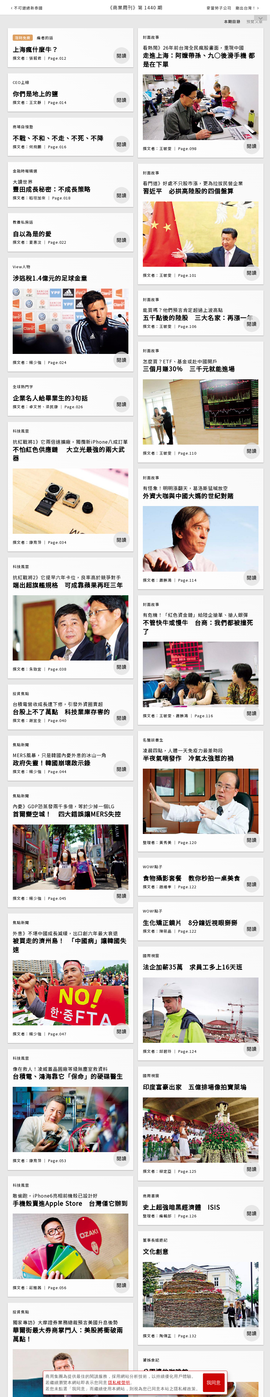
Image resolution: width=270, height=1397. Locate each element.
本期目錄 (232, 21)
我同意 (214, 1382)
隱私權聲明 (119, 1382)
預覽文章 (254, 21)
